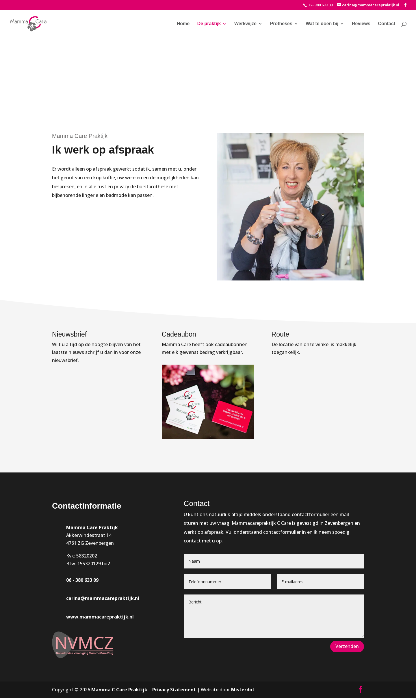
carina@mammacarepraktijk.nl (102, 598)
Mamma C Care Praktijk (119, 689)
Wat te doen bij (322, 24)
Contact (386, 24)
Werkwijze (245, 24)
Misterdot (243, 689)
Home (183, 24)
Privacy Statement (174, 689)
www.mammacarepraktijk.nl (100, 617)
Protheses (281, 24)
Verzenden (347, 646)
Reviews (361, 24)
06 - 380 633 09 (320, 5)
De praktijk (209, 24)
